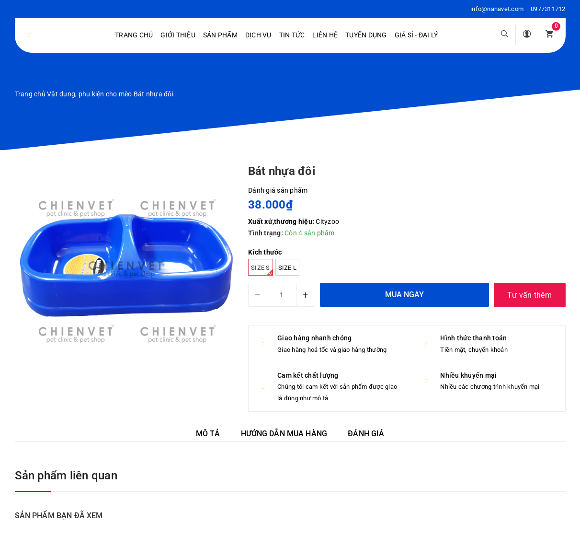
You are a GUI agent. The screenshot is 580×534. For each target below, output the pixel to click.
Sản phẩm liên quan (66, 475)
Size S (262, 270)
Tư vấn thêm (529, 295)
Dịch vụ (258, 35)
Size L (287, 267)
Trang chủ (134, 35)
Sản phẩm (220, 35)
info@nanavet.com (496, 8)
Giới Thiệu (177, 35)
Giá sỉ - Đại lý (416, 35)
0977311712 (548, 8)
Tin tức (292, 35)
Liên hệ (325, 35)
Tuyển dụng (366, 35)
